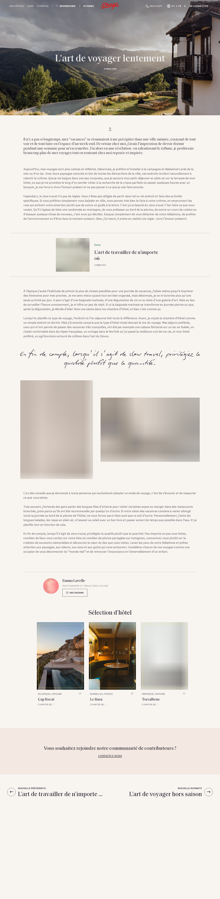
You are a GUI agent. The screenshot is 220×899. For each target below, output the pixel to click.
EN (173, 6)
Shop (31, 6)
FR (179, 6)
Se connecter (199, 6)
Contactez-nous (110, 755)
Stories (88, 6)
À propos (42, 6)
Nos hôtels (17, 6)
